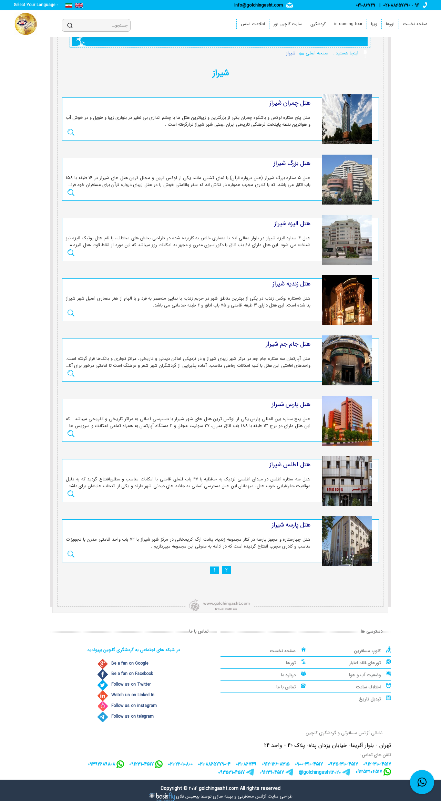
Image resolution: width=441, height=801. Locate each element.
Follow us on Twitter (131, 684)
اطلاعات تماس (253, 24)
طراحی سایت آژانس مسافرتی (265, 796)
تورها (390, 24)
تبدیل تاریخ (370, 699)
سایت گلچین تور (288, 24)
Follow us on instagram (134, 706)
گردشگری (318, 24)
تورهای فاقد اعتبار (365, 663)
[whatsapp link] (422, 782)
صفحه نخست (415, 24)
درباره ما (288, 675)
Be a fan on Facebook (132, 673)
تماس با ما (286, 687)
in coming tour (348, 24)
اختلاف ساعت (368, 687)
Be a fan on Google (129, 663)
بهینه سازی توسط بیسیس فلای (204, 796)
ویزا (374, 24)
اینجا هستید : (345, 53)
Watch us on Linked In (132, 695)
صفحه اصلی (316, 53)
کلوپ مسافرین (367, 651)
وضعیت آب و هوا (365, 675)
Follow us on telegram (132, 716)
